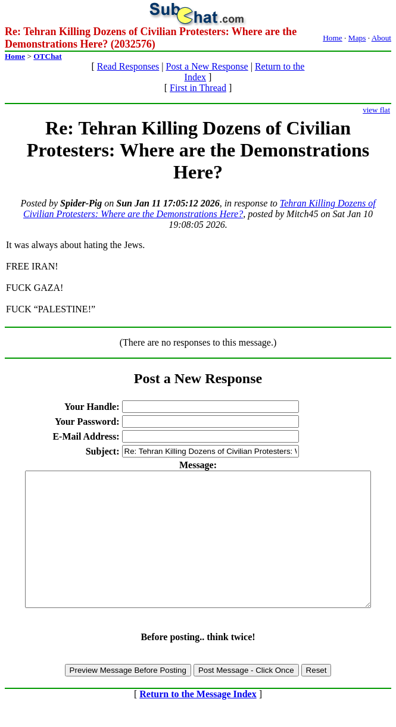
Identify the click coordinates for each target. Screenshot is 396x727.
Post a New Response (207, 66)
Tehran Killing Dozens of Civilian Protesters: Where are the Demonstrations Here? (199, 208)
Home (332, 37)
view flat (376, 109)
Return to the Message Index (197, 721)
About (381, 37)
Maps (357, 37)
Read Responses (128, 66)
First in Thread (198, 88)
